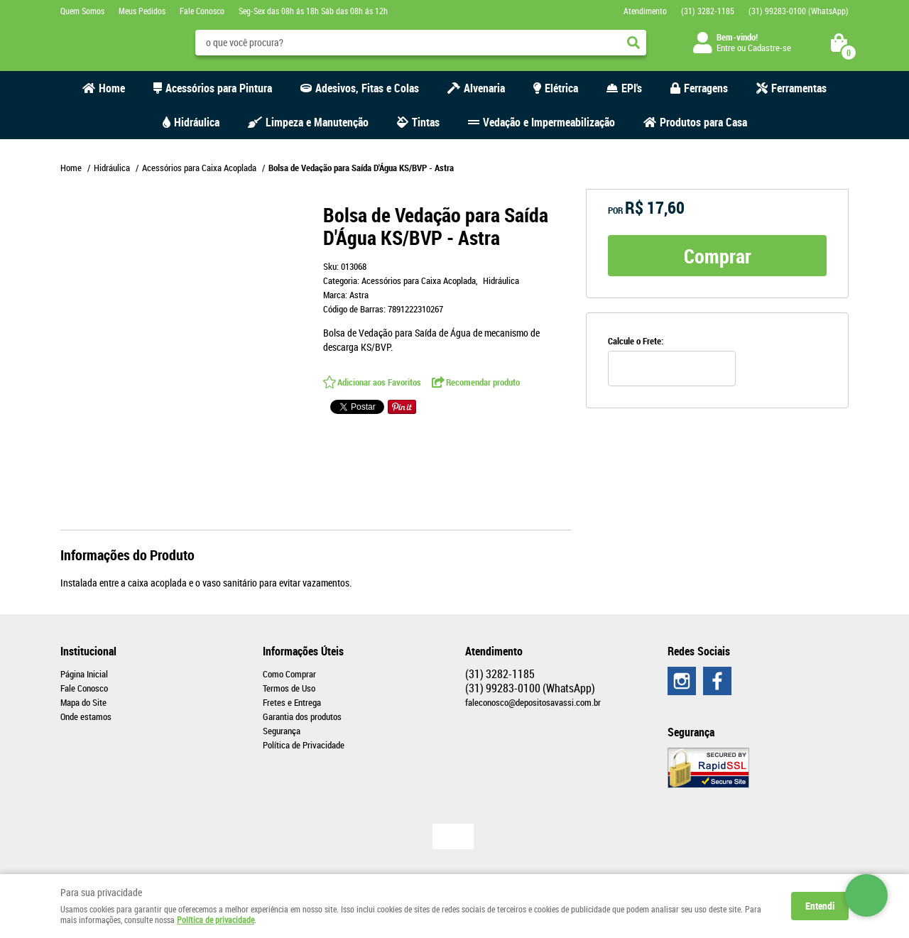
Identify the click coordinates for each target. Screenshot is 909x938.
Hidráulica (196, 122)
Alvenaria (484, 88)
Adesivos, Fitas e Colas (367, 88)
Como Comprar (289, 673)
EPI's (631, 88)
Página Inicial (84, 673)
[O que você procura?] (633, 42)
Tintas (426, 122)
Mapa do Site (83, 702)
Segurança (281, 730)
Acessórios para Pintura (218, 88)
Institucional (88, 651)
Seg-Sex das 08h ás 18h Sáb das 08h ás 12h (313, 10)
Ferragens (706, 88)
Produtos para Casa (703, 122)
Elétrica (561, 88)
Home (112, 88)
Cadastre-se (769, 47)
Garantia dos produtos (302, 716)
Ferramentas (799, 88)
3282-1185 (707, 10)
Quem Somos (82, 10)
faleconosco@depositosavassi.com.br (533, 702)
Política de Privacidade (303, 744)
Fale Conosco (202, 10)
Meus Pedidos (142, 10)
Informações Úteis (303, 651)
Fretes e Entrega (292, 702)
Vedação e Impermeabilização (549, 122)
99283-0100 (799, 10)
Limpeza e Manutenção (317, 122)
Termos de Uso (289, 688)
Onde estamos (85, 716)
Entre (726, 47)
